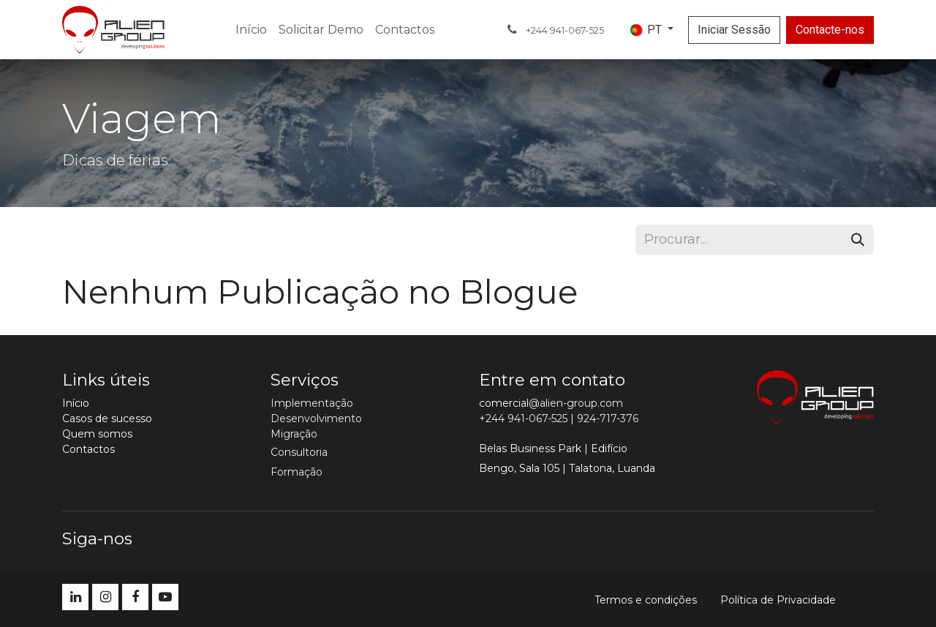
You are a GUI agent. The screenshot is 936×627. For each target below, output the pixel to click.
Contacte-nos (830, 30)
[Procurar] (858, 240)
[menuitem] (251, 30)
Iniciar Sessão (734, 30)
